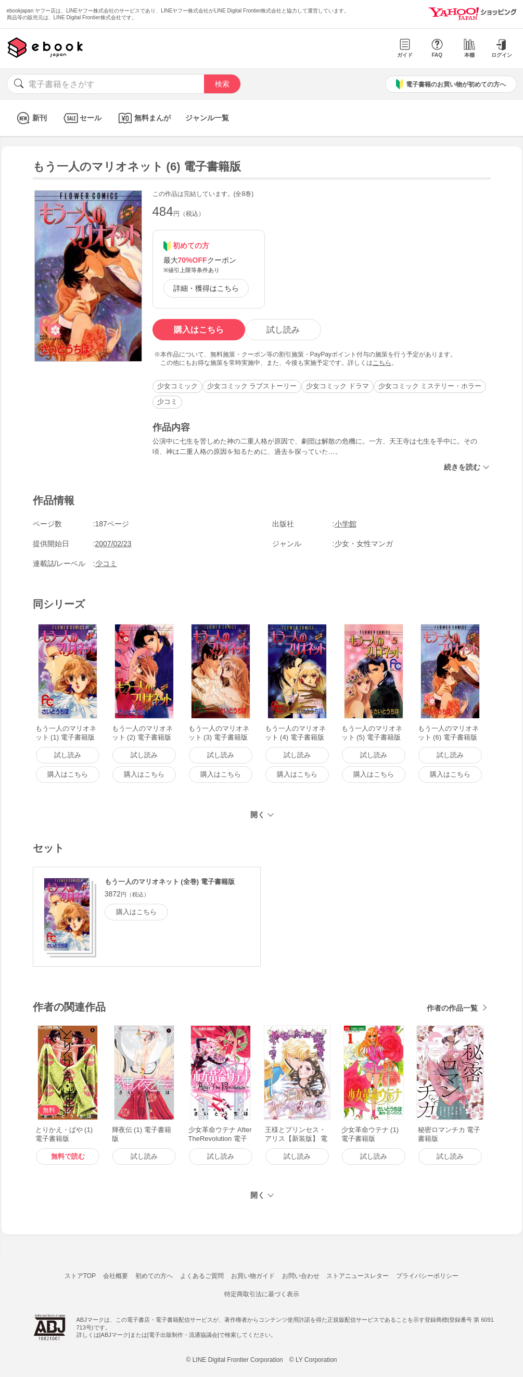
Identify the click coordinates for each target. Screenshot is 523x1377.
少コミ (167, 401)
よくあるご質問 (202, 1276)
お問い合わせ (301, 1276)
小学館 (345, 524)
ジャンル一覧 (207, 118)
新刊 (30, 118)
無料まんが (143, 118)
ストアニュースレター (357, 1276)
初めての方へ (154, 1276)
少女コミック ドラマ (337, 386)
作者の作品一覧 (452, 1008)
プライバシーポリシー (427, 1276)
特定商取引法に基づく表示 (261, 1294)
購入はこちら (199, 329)
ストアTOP (80, 1276)
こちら (382, 362)
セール (81, 118)
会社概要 (115, 1276)
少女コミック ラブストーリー (252, 386)
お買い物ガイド (253, 1276)
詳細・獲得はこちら (206, 288)
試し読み (283, 329)
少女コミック (177, 386)
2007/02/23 (113, 543)
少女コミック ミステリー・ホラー (430, 386)
